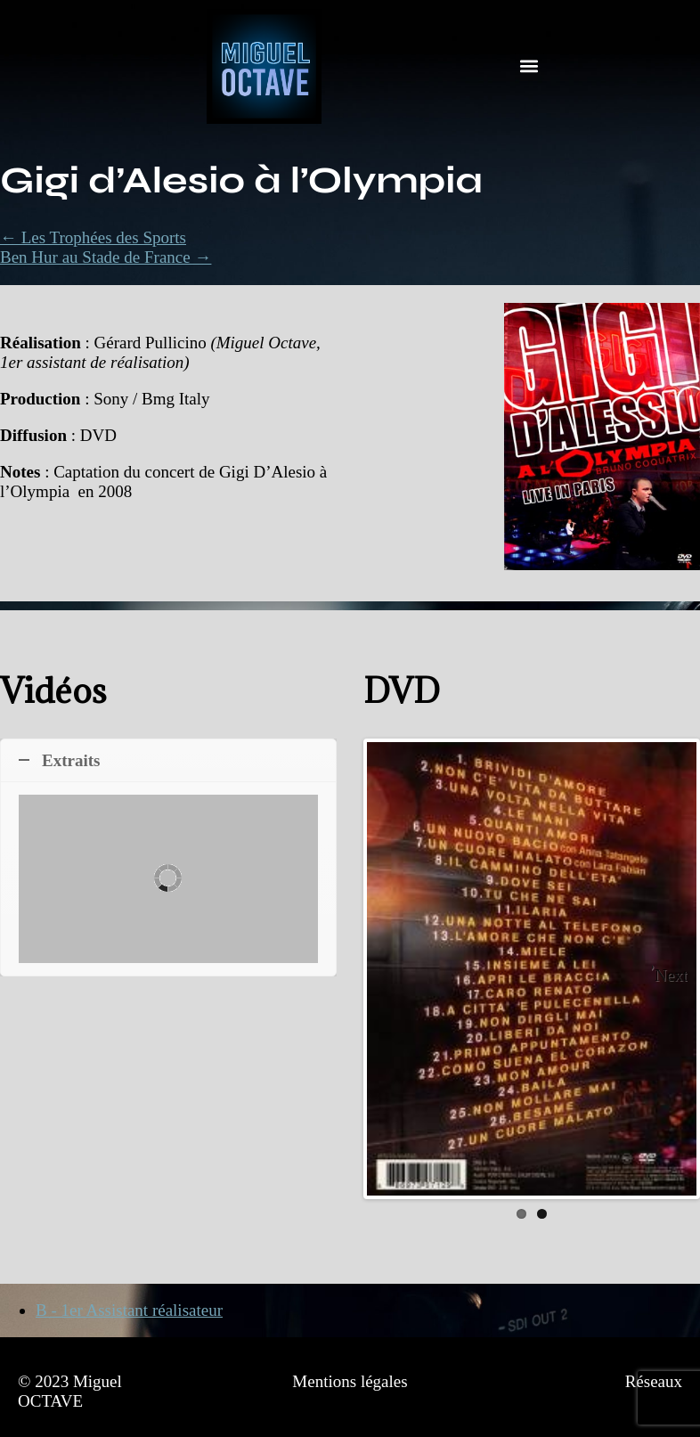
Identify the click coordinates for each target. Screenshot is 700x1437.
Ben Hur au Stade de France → (105, 257)
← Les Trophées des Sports (93, 237)
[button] (529, 66)
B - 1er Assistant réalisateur (129, 1310)
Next (671, 975)
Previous (393, 968)
